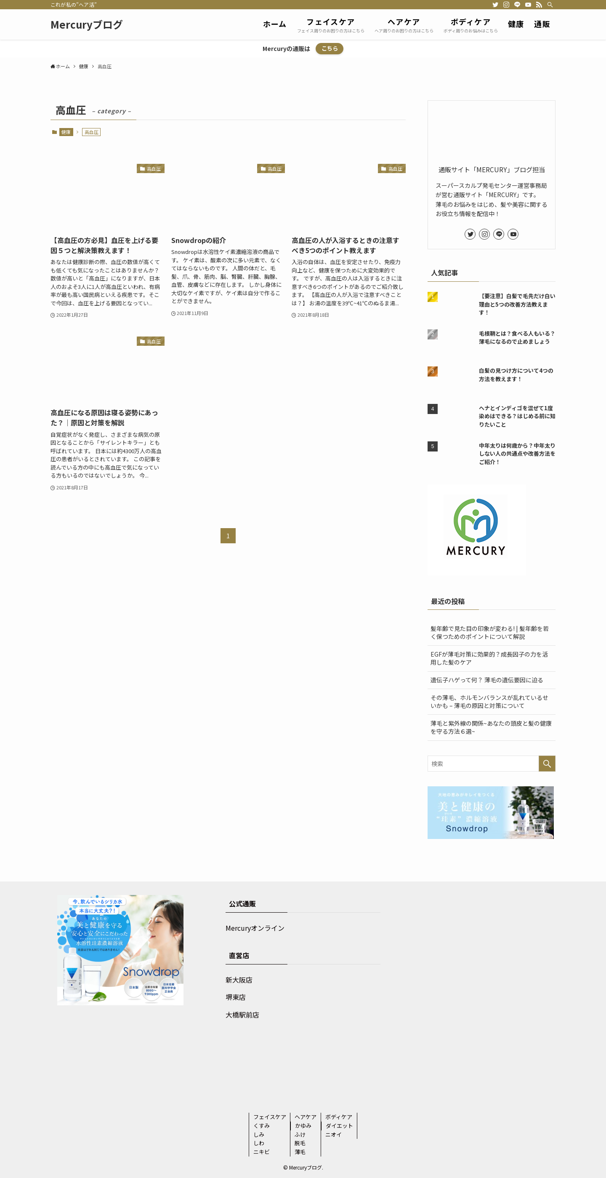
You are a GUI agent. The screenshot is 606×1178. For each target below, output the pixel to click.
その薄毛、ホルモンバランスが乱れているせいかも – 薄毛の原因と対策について (489, 701)
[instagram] (506, 4)
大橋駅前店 (242, 1015)
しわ (258, 1143)
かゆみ (303, 1126)
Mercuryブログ (86, 24)
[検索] (550, 4)
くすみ (261, 1126)
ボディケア (338, 1117)
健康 (66, 131)
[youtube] (528, 4)
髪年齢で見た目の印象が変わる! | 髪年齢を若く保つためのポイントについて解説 (490, 632)
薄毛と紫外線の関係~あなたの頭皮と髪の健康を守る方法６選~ (491, 727)
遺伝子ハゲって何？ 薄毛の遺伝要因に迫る (487, 680)
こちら (330, 48)
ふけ (300, 1134)
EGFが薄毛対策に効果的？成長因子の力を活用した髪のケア (489, 658)
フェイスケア (269, 1117)
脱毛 (300, 1143)
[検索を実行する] (547, 764)
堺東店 (236, 997)
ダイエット (339, 1126)
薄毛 (300, 1152)
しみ (258, 1134)
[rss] (539, 4)
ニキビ (261, 1152)
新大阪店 (239, 980)
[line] (517, 4)
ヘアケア (305, 1117)
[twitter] (495, 4)
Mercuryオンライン (255, 928)
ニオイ (333, 1134)
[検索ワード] (492, 764)
